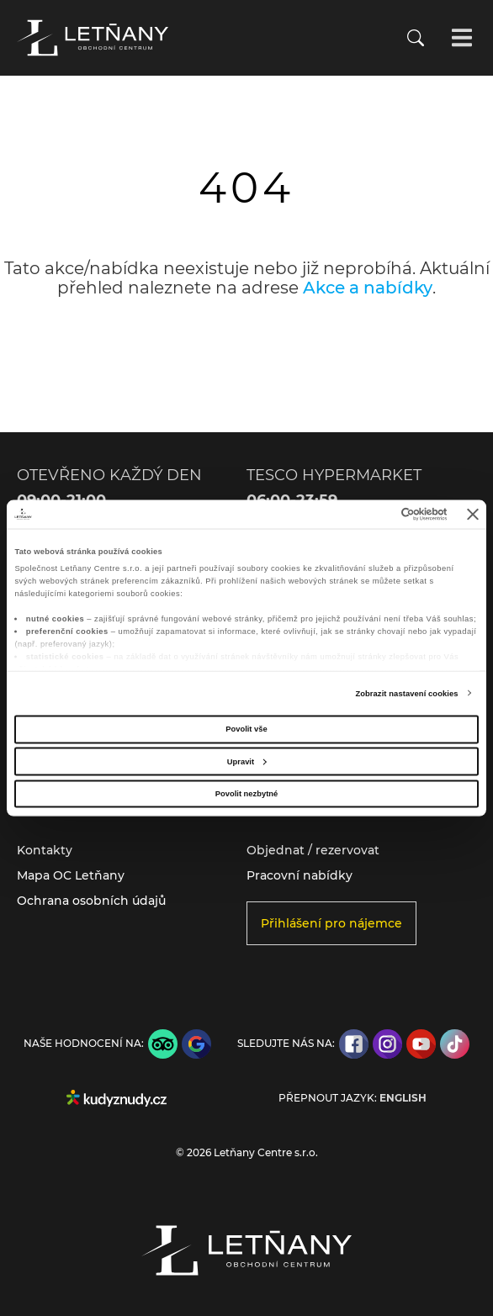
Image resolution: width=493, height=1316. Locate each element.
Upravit (247, 761)
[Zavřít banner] (473, 514)
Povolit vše (246, 729)
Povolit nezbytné (246, 793)
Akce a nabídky (367, 287)
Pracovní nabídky (299, 875)
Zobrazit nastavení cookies (406, 694)
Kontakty (44, 850)
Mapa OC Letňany (71, 875)
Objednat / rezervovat (312, 850)
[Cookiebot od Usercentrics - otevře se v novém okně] (374, 514)
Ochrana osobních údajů (91, 900)
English (403, 1098)
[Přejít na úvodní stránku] (92, 38)
